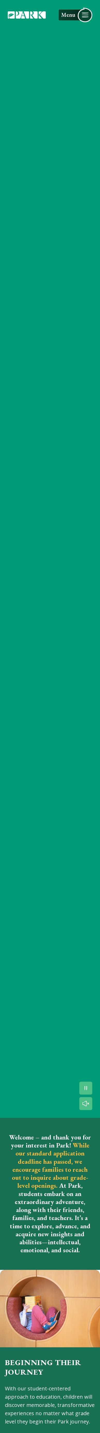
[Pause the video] (85, 1088)
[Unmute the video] (85, 1103)
